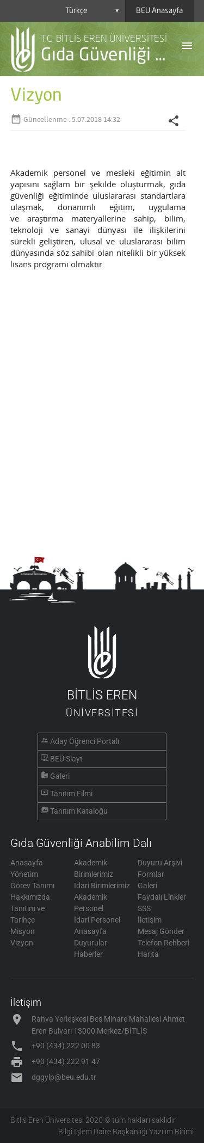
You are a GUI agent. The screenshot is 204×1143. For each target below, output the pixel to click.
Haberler (88, 954)
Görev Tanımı (32, 885)
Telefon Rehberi (163, 942)
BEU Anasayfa (159, 11)
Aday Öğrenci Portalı (84, 741)
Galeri (60, 776)
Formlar (151, 874)
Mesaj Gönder (161, 931)
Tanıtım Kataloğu (79, 811)
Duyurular (90, 942)
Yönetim (24, 874)
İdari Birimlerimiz (102, 885)
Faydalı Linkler (162, 897)
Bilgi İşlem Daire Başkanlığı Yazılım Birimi (126, 1131)
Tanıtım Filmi (71, 793)
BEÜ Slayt (66, 758)
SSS (144, 908)
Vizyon (21, 942)
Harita (148, 954)
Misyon (22, 931)
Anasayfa (26, 862)
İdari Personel (97, 919)
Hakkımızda (30, 897)
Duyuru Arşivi (160, 862)
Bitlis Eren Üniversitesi (47, 1120)
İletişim (150, 919)
